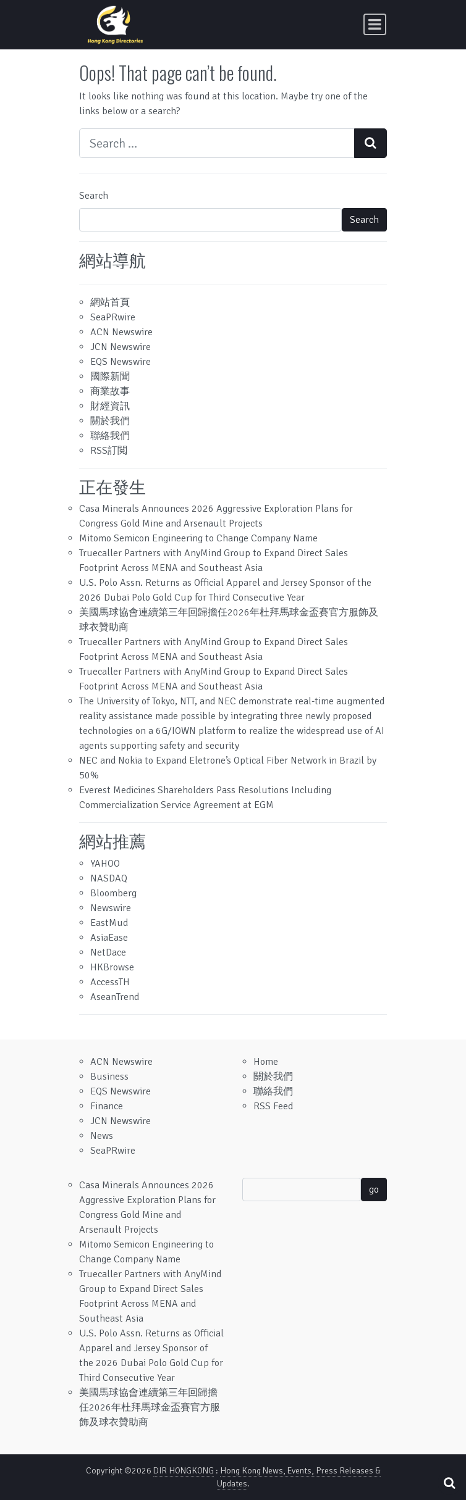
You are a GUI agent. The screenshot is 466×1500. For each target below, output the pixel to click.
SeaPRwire (112, 317)
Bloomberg (113, 893)
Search (93, 196)
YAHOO (105, 863)
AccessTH (110, 982)
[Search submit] (370, 143)
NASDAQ (108, 878)
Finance (106, 1106)
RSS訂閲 (108, 450)
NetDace (108, 952)
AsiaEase (109, 937)
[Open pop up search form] (449, 1483)
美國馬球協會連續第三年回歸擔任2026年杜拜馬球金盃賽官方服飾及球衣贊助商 (149, 1407)
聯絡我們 (110, 436)
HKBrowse (112, 967)
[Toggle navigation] (374, 24)
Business (109, 1076)
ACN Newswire (121, 332)
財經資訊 (110, 406)
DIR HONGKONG (183, 1470)
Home (265, 1062)
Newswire (110, 908)
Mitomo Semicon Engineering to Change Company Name (198, 538)
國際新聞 (110, 376)
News (101, 1136)
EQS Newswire (120, 362)
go (374, 1189)
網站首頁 (110, 302)
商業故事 (110, 391)
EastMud (109, 923)
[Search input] (217, 143)
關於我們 (110, 421)
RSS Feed (273, 1106)
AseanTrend (114, 997)
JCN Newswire (120, 347)
